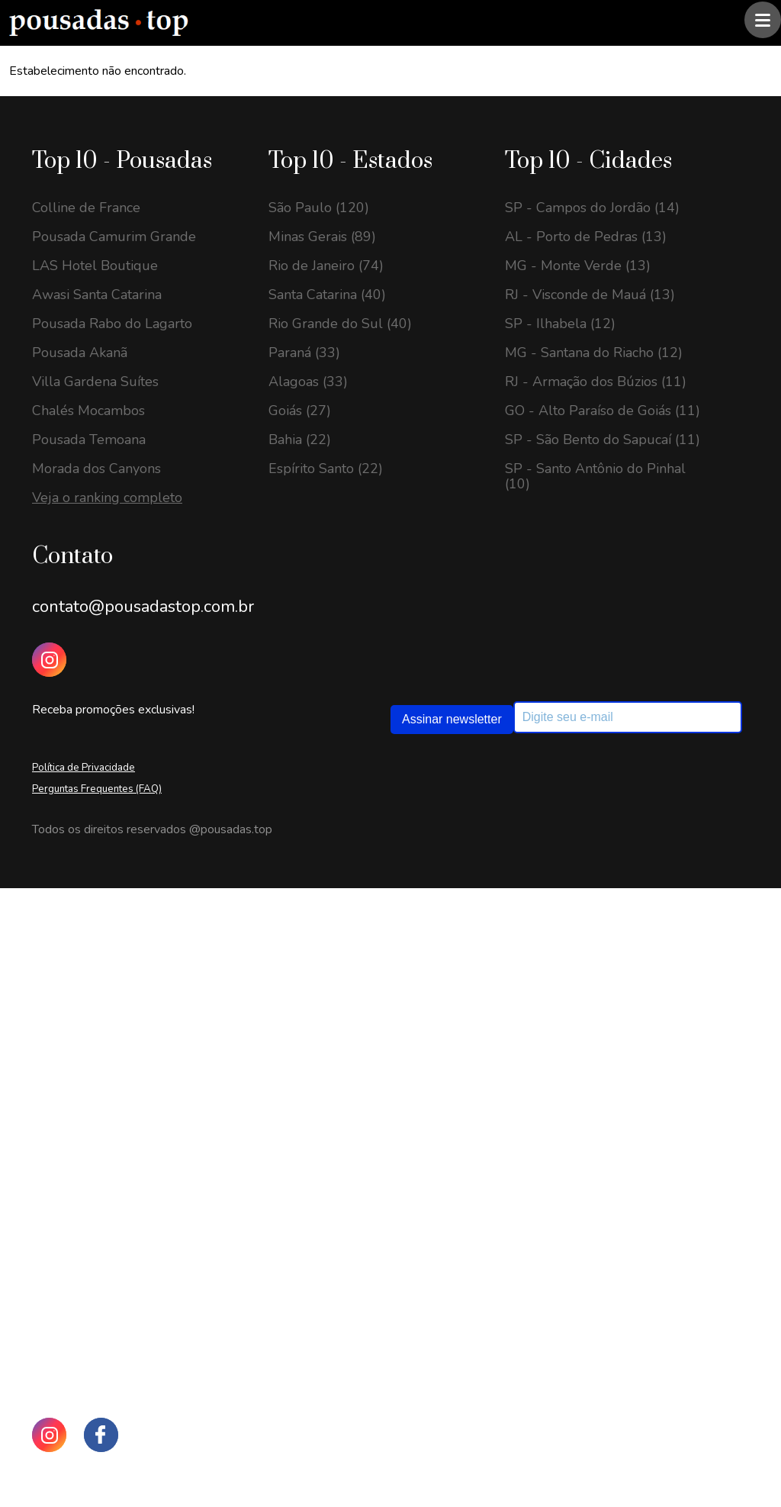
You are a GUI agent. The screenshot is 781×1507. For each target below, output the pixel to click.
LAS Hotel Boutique (95, 265)
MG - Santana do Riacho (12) (594, 352)
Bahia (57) (299, 1181)
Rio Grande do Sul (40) (340, 323)
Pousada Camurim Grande (114, 236)
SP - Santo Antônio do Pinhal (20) (122, 1073)
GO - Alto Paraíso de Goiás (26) (129, 949)
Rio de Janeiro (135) (330, 1036)
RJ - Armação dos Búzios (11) (595, 381)
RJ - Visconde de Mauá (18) (117, 1167)
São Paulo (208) (318, 949)
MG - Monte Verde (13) (578, 265)
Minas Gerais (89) (322, 236)
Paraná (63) (304, 1123)
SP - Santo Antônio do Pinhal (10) (595, 476)
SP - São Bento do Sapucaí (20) (129, 1138)
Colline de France (86, 207)
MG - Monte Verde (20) (105, 1109)
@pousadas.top (230, 829)
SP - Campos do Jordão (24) (119, 978)
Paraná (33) (304, 352)
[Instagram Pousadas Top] (49, 659)
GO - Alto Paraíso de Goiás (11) (602, 410)
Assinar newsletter (452, 719)
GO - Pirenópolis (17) (98, 1225)
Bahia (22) (299, 439)
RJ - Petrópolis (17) (92, 1196)
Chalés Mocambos (88, 410)
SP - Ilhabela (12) (560, 323)
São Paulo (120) (318, 207)
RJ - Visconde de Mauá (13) (590, 294)
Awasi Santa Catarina (97, 294)
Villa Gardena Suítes (95, 381)
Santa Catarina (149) (331, 1007)
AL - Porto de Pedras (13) (586, 236)
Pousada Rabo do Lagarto (112, 323)
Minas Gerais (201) (326, 978)
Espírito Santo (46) (325, 1210)
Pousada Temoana (89, 439)
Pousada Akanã (79, 352)
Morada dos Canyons (96, 468)
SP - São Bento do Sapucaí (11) (602, 439)
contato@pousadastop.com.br (143, 606)
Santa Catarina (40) (327, 294)
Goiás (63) (299, 1094)
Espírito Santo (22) (325, 468)
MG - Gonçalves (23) (96, 1036)
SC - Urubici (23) (84, 1007)
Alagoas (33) (308, 381)
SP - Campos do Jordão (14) (592, 207)
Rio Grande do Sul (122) (344, 1065)
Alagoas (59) (308, 1152)
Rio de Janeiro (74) (326, 265)
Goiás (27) (299, 410)
